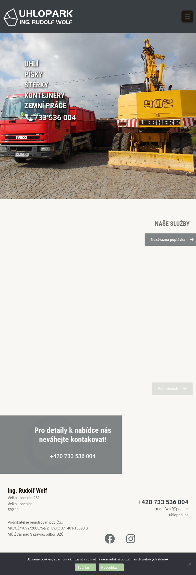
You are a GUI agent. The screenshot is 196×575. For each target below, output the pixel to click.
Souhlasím (85, 567)
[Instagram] (130, 538)
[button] (50, 118)
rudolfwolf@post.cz (172, 508)
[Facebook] (109, 538)
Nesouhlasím (111, 567)
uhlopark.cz (178, 515)
